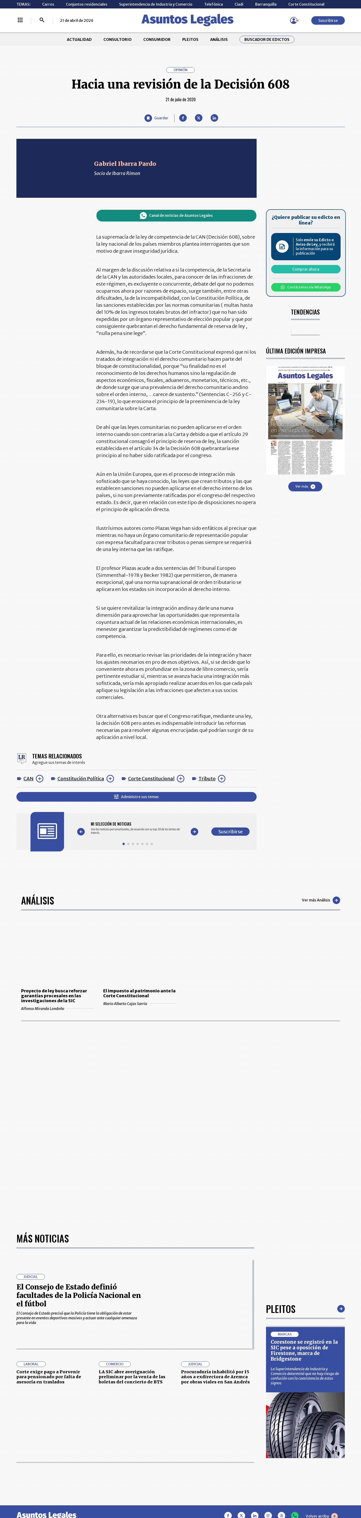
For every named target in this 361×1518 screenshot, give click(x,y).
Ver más (305, 486)
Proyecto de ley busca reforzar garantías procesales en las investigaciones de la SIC (54, 995)
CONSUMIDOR (157, 39)
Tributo (207, 778)
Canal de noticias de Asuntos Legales (176, 215)
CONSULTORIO (117, 39)
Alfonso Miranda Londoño (57, 1008)
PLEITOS (190, 39)
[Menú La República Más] (20, 20)
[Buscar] (42, 20)
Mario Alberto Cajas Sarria (139, 1003)
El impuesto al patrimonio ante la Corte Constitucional (139, 993)
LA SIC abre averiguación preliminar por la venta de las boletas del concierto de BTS (132, 1377)
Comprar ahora (305, 269)
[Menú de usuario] (293, 20)
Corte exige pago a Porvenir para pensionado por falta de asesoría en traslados (48, 1377)
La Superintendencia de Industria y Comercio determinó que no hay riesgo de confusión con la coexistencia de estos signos (305, 1376)
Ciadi (239, 4)
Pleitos (280, 1309)
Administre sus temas (136, 796)
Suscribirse (328, 20)
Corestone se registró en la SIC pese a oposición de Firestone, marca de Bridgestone (304, 1350)
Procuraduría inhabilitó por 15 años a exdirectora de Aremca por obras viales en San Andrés (215, 1377)
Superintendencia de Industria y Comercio (155, 4)
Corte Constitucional (306, 4)
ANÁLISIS (219, 39)
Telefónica (213, 4)
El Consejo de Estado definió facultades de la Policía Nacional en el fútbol (78, 1295)
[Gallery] (138, 828)
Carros (48, 4)
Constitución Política (80, 778)
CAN (28, 778)
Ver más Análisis (321, 900)
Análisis (37, 900)
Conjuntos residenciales (86, 4)
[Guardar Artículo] (156, 118)
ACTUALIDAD (79, 39)
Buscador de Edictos (266, 39)
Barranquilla (266, 4)
